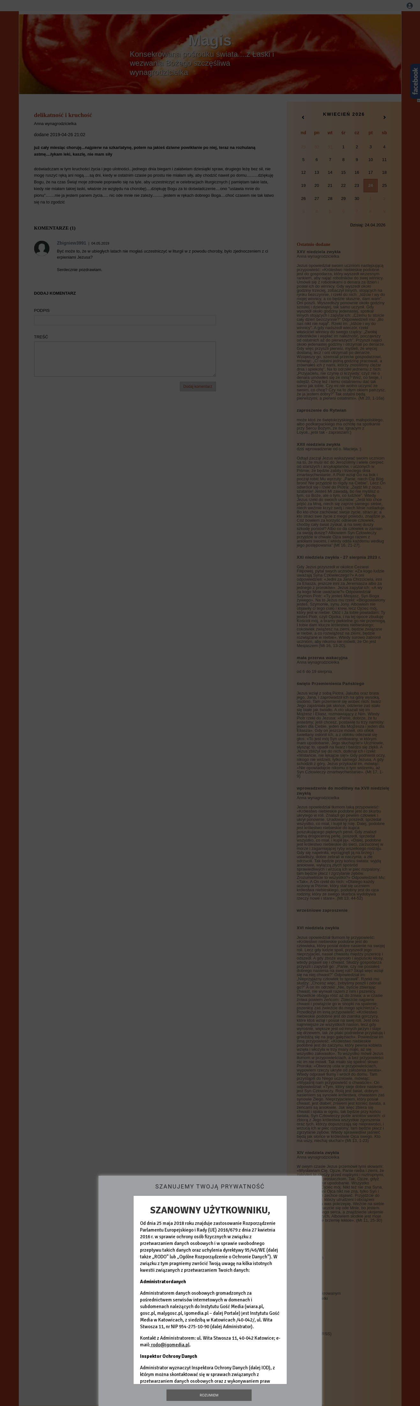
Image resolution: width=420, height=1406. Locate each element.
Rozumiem (209, 1395)
